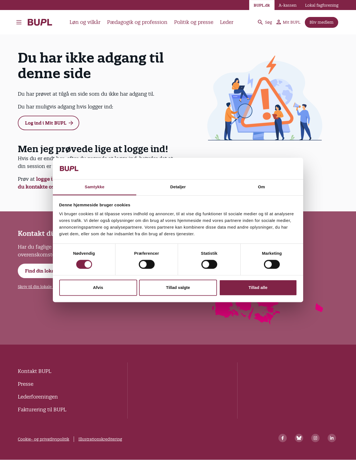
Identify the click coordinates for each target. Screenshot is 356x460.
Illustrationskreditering (100, 439)
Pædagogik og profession (137, 22)
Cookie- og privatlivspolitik (43, 439)
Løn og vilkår (85, 22)
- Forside (40, 22)
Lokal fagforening (321, 5)
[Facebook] (282, 438)
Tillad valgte (178, 287)
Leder (226, 22)
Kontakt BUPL (34, 371)
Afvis (98, 287)
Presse (25, 384)
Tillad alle (257, 287)
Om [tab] (261, 186)
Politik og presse (193, 22)
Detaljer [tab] (178, 186)
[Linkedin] (332, 438)
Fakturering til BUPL (42, 409)
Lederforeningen (38, 397)
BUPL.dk (262, 5)
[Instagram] (315, 438)
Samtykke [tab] (95, 186)
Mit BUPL (288, 22)
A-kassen (287, 5)
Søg (264, 22)
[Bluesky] (299, 438)
